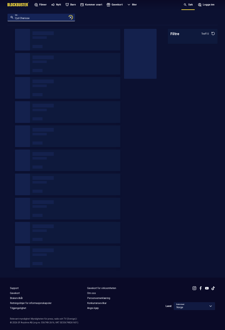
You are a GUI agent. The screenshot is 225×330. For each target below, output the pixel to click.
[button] (131, 5)
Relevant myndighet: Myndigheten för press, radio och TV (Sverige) (43, 319)
